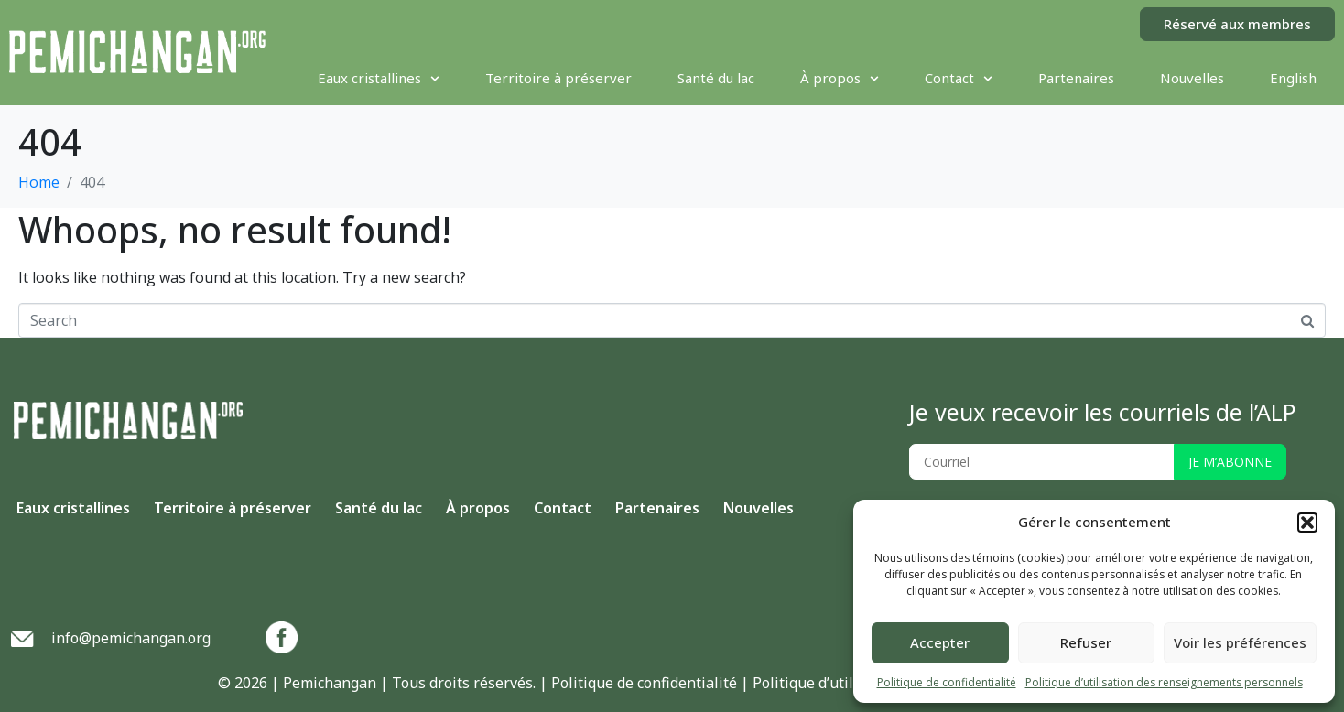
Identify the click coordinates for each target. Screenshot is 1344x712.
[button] (1307, 522)
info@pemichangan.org (131, 638)
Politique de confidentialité (946, 682)
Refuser (1085, 642)
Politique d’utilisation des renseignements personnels (1164, 682)
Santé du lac (715, 78)
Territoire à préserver (558, 78)
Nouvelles (1192, 78)
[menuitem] (1293, 77)
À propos (839, 78)
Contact (958, 78)
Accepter (940, 642)
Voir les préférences (1240, 642)
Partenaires (1076, 78)
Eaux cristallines (378, 78)
